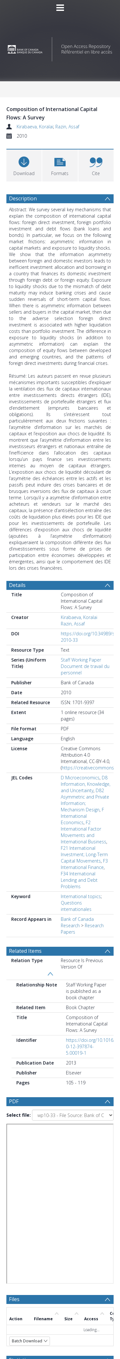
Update (30, 1261)
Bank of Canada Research (77, 922)
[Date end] (66, 1236)
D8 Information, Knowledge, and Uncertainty (85, 784)
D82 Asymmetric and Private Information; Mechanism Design (85, 800)
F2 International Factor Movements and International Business (83, 832)
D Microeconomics (80, 778)
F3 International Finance (84, 864)
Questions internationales (76, 906)
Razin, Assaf (67, 127)
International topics (81, 896)
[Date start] (69, 1223)
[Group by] (60, 1211)
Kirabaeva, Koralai (35, 127)
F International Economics (82, 816)
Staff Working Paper (81, 660)
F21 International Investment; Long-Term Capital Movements (84, 854)
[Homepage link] (60, 47)
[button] (59, 164)
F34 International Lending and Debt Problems (79, 880)
